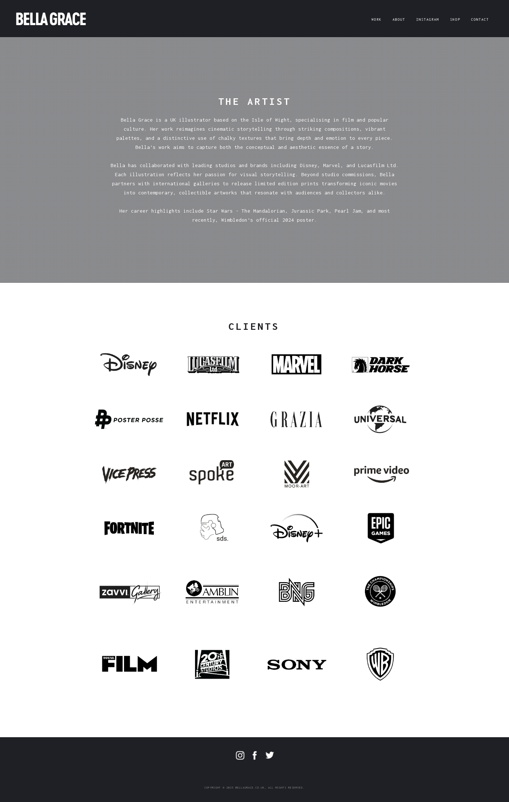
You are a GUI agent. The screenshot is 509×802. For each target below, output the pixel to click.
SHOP (455, 19)
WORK (376, 19)
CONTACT (480, 19)
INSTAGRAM (427, 19)
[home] (51, 17)
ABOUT (399, 19)
